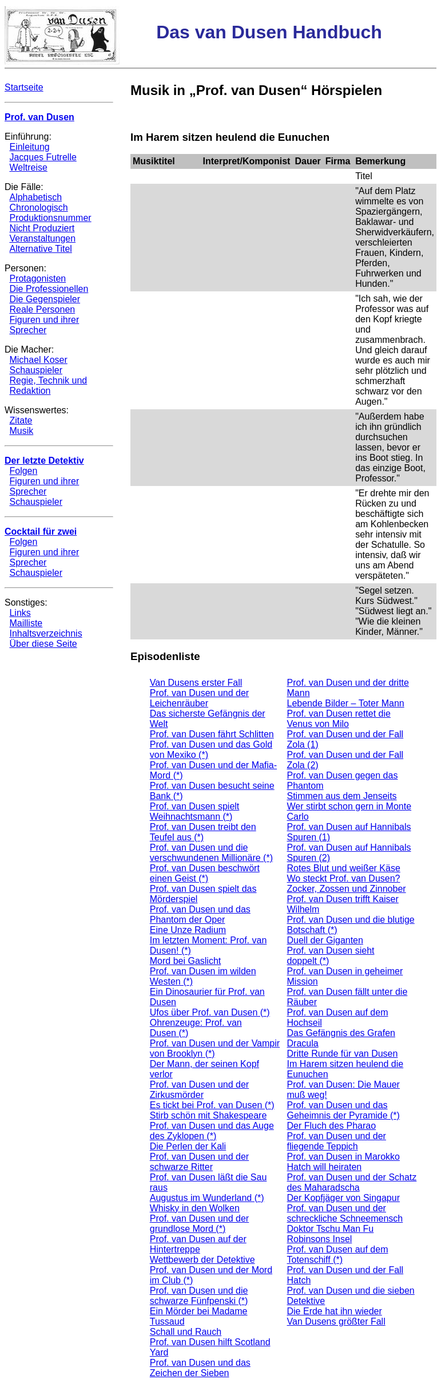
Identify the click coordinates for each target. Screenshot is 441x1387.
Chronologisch (38, 207)
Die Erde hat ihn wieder (334, 1311)
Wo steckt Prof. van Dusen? (343, 878)
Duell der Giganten (325, 940)
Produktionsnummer (50, 218)
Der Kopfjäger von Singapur (343, 1198)
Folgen (23, 471)
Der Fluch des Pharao (331, 1126)
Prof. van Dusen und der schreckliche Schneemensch (345, 1213)
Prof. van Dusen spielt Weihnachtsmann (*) (195, 811)
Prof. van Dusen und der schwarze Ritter (199, 1162)
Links (19, 613)
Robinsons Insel (319, 1239)
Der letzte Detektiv (44, 460)
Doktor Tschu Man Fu (330, 1229)
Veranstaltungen (42, 238)
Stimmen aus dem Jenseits (342, 796)
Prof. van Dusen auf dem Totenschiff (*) (337, 1254)
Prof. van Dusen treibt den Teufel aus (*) (203, 832)
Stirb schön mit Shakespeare (208, 1115)
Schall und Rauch (185, 1332)
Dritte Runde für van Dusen (342, 1053)
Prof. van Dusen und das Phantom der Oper (200, 914)
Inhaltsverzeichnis (45, 633)
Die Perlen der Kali (188, 1146)
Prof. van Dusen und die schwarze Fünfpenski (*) (199, 1296)
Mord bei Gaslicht (185, 961)
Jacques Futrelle (42, 157)
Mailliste (25, 623)
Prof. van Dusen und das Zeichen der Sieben (200, 1368)
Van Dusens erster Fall (196, 682)
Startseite (24, 87)
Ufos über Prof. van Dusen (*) (210, 1012)
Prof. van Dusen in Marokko (343, 1156)
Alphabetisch (35, 197)
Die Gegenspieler (44, 299)
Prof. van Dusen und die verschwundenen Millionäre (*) (211, 853)
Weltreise (28, 167)
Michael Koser (38, 360)
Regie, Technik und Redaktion (48, 386)
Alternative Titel (40, 249)
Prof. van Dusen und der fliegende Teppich (336, 1141)
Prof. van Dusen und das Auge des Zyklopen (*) (212, 1131)
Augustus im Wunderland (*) (207, 1198)
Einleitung (29, 147)
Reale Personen (42, 309)
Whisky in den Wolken (195, 1208)
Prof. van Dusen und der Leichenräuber (199, 698)
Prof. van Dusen (39, 117)
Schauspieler (35, 370)
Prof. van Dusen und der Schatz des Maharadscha (352, 1182)
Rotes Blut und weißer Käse (343, 868)
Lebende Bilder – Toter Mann (345, 703)
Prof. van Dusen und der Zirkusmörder (199, 1090)
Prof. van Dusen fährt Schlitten (212, 734)
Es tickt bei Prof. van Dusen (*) (212, 1105)
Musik (21, 431)
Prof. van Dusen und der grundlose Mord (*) (199, 1224)
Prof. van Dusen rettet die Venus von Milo (339, 719)
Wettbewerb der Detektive (202, 1259)
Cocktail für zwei (41, 531)
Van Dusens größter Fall (336, 1321)
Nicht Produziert (41, 228)
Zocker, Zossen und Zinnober (346, 889)
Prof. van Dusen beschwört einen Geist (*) (205, 873)
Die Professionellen (48, 289)
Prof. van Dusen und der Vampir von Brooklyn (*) (215, 1048)
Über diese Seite (43, 644)
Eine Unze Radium (188, 930)
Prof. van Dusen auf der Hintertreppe (198, 1244)
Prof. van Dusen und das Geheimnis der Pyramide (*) (343, 1110)
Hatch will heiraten (324, 1167)
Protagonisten (37, 278)
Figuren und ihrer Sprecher (44, 325)
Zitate (20, 420)
